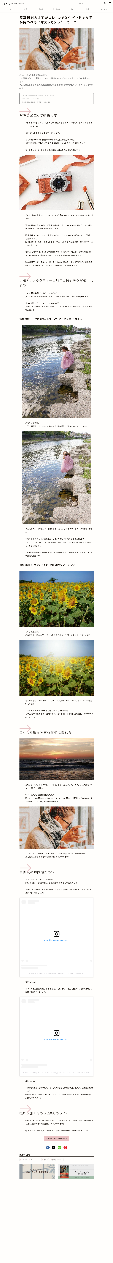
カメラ (46, 1160)
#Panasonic (33, 96)
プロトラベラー (57, 1160)
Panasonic (35, 1160)
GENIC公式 (35, 99)
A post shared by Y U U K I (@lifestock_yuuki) (42, 1073)
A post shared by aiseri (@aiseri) (43, 973)
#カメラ (40, 96)
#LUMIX (24, 96)
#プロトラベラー (50, 96)
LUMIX (24, 1160)
